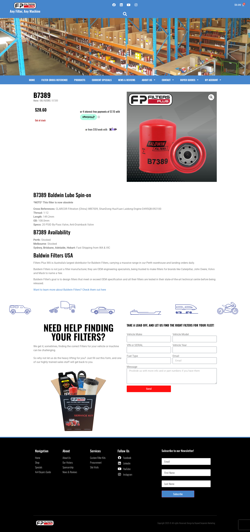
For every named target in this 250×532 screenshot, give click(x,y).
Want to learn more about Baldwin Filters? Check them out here (69, 289)
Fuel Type (132, 356)
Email (176, 356)
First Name (167, 468)
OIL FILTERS (45, 100)
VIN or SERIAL (135, 345)
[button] (124, 13)
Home (32, 80)
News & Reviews (126, 80)
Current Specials (102, 80)
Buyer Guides (189, 80)
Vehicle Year (180, 345)
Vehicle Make (134, 334)
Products (79, 80)
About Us (148, 80)
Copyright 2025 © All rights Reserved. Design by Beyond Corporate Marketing (186, 523)
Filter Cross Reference (54, 80)
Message (132, 367)
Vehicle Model (181, 334)
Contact (168, 80)
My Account (213, 80)
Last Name (167, 479)
